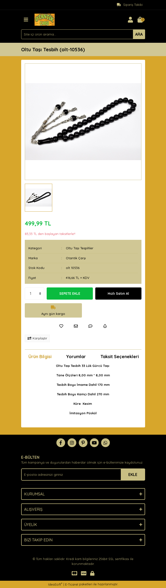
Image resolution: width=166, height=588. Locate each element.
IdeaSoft (55, 584)
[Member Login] (130, 20)
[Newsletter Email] (83, 474)
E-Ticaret (71, 584)
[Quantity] (34, 293)
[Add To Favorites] (61, 326)
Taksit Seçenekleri (119, 356)
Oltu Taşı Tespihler (79, 248)
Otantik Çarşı (76, 258)
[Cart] (140, 20)
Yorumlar (76, 356)
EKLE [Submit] (132, 474)
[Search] (83, 34)
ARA (139, 34)
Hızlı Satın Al (118, 293)
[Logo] (45, 19)
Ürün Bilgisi (40, 356)
